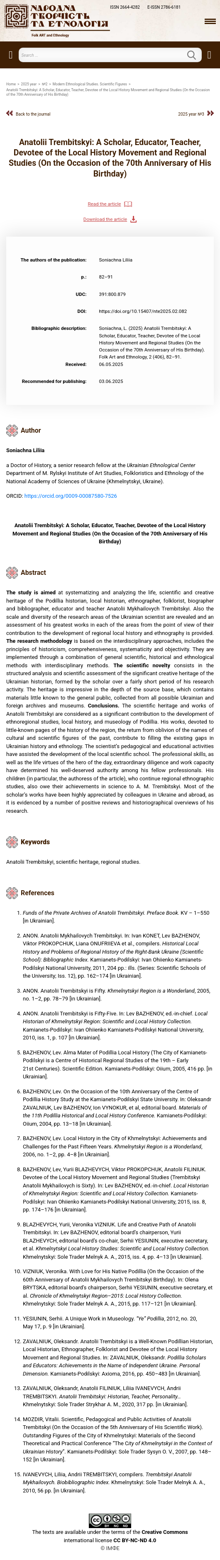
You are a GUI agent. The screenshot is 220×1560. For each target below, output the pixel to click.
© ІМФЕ (110, 1548)
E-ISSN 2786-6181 (164, 7)
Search (197, 55)
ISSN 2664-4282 (125, 7)
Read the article (104, 204)
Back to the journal (33, 114)
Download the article (105, 219)
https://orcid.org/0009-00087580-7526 (70, 496)
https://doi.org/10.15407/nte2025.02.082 (143, 311)
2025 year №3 (191, 114)
